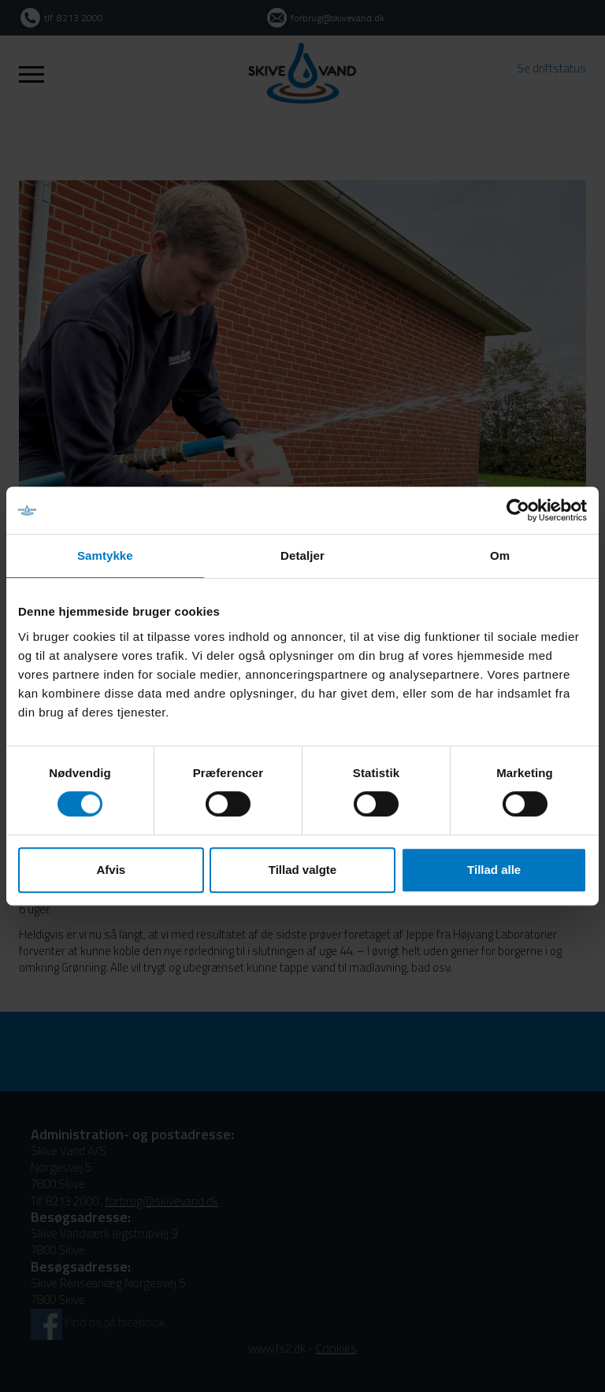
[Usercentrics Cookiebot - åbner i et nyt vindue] (518, 510)
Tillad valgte (302, 869)
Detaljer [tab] (302, 555)
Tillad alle (494, 869)
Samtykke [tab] (105, 555)
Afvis (110, 869)
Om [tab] (500, 555)
